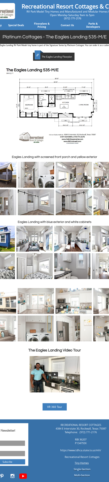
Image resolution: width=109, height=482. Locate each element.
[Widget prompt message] (84, 449)
